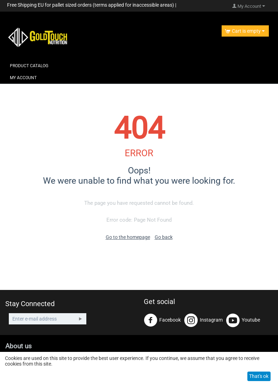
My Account (23, 77)
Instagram (203, 320)
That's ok (258, 376)
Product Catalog (29, 65)
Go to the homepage (128, 237)
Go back (164, 237)
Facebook (162, 320)
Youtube (243, 320)
